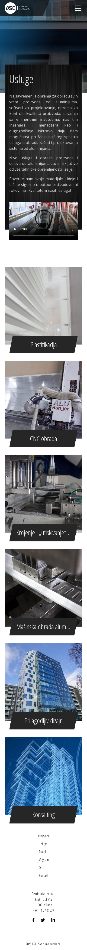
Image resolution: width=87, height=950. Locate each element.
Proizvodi (43, 836)
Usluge (43, 843)
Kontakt (43, 875)
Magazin (44, 859)
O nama (43, 867)
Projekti (43, 851)
